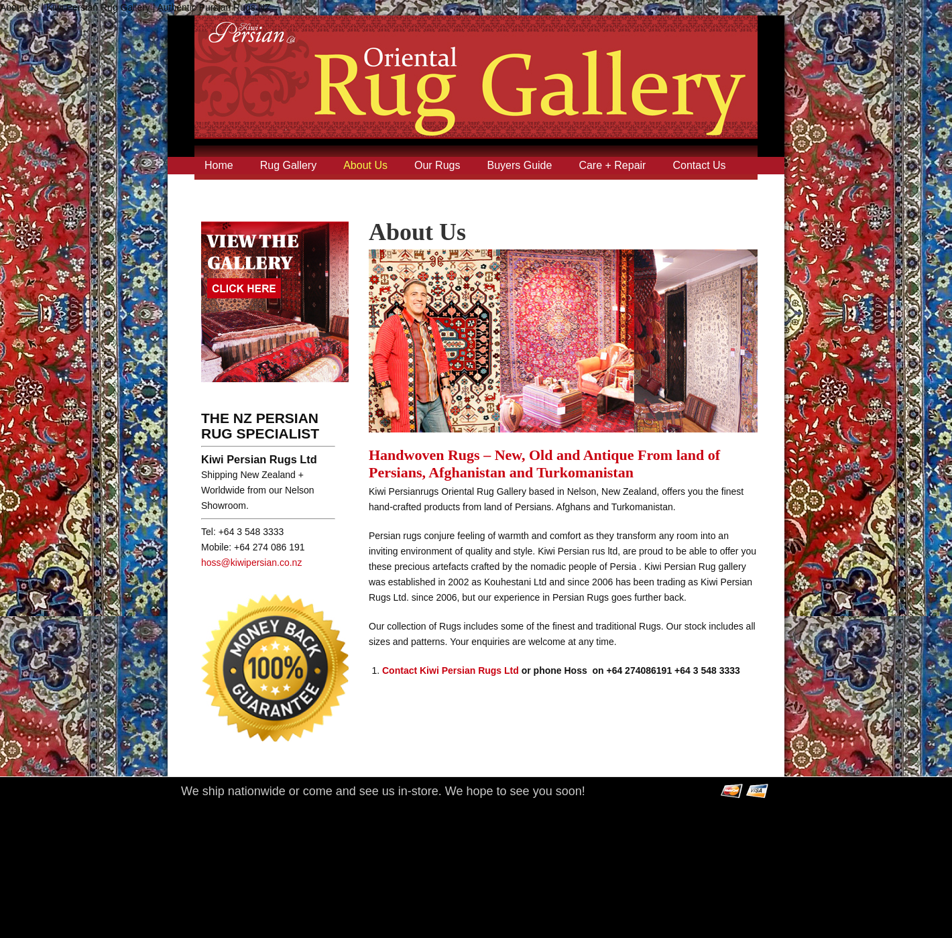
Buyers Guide (519, 165)
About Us (365, 165)
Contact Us (698, 165)
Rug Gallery (288, 165)
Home (218, 165)
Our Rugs (437, 165)
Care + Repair (612, 165)
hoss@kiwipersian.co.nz (251, 562)
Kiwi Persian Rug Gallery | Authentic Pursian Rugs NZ (476, 89)
